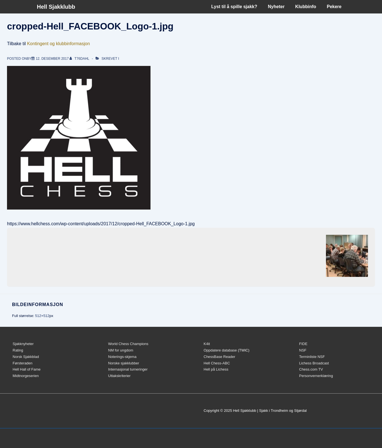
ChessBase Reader (219, 357)
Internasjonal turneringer (128, 369)
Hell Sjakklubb (56, 7)
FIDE (303, 344)
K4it (207, 344)
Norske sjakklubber (123, 363)
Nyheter (276, 6)
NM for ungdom (120, 350)
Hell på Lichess (216, 369)
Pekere (334, 6)
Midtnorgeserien (26, 376)
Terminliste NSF (312, 357)
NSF (302, 350)
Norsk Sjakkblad (26, 357)
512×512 (42, 316)
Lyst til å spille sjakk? (234, 6)
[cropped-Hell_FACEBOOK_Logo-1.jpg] (52, 59)
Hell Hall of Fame (27, 369)
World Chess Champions (128, 344)
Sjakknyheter (23, 344)
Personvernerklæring (316, 376)
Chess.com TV (311, 369)
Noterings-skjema (122, 357)
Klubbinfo (305, 6)
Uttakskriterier (119, 376)
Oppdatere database (220, 350)
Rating (18, 350)
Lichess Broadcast (314, 363)
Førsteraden (23, 363)
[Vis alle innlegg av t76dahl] (80, 59)
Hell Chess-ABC (217, 363)
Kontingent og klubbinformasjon (58, 43)
